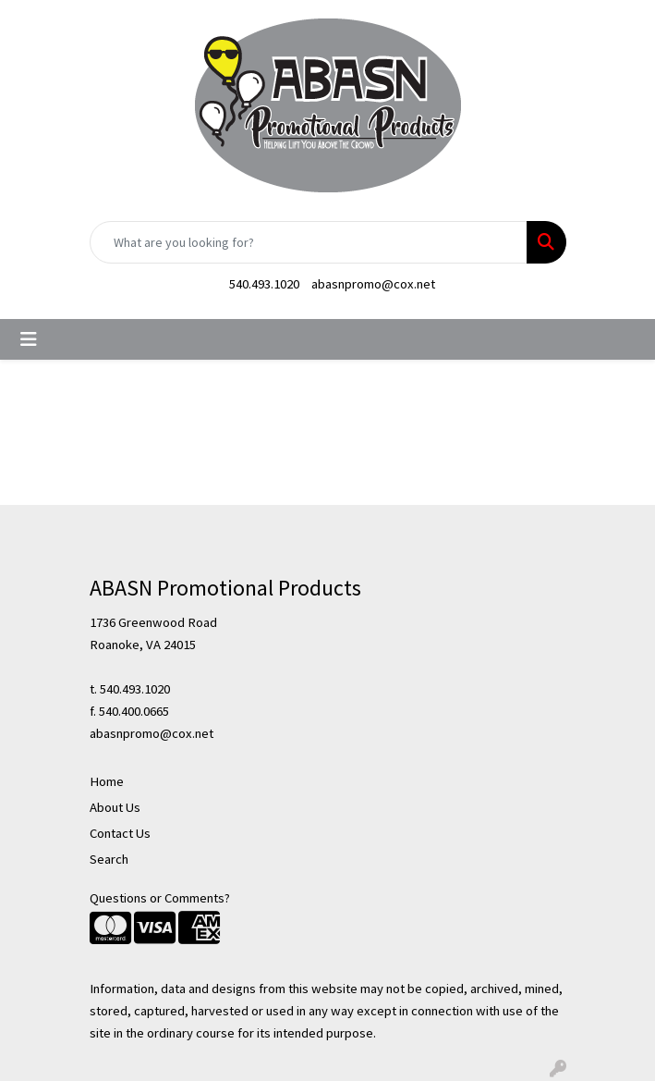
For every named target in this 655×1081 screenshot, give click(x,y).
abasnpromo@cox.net (373, 284)
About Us (115, 807)
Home (107, 781)
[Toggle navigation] (28, 339)
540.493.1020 (264, 284)
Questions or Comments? (160, 898)
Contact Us (120, 833)
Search (109, 859)
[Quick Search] (309, 242)
